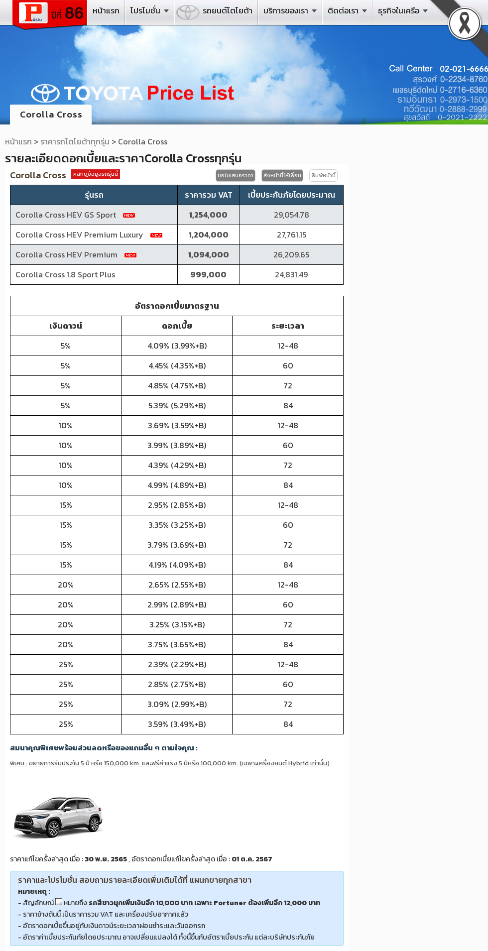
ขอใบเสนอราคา (235, 175)
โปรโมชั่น (145, 10)
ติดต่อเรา (343, 10)
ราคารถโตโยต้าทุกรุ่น (75, 141)
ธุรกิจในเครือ (398, 10)
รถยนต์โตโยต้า (227, 10)
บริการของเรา (285, 10)
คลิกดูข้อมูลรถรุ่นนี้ (95, 174)
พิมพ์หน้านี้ (323, 175)
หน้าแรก (106, 10)
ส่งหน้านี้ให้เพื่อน (282, 175)
